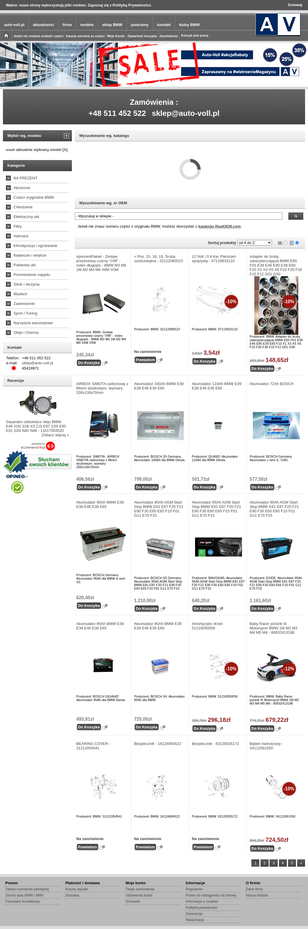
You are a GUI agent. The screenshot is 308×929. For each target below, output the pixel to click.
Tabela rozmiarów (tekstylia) (27, 889)
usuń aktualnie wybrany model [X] (36, 149)
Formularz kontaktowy (22, 901)
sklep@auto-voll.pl (186, 113)
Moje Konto (116, 36)
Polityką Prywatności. (132, 5)
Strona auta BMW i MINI (24, 895)
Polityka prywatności (202, 908)
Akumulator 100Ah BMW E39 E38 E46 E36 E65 (159, 386)
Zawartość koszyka (142, 36)
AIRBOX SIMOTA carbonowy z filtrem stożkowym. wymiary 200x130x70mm (102, 388)
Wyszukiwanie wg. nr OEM (103, 203)
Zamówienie (169, 36)
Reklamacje (195, 920)
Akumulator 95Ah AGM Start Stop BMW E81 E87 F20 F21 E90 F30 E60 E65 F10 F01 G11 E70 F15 (158, 509)
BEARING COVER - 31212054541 (93, 745)
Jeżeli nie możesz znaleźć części (38, 36)
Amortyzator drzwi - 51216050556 (208, 625)
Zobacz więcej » (55, 435)
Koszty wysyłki (76, 889)
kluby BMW (189, 25)
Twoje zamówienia (140, 889)
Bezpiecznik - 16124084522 (157, 743)
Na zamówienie (147, 351)
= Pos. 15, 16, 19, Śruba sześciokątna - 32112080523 (158, 258)
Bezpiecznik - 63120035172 (215, 743)
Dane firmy (254, 889)
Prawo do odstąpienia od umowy (211, 895)
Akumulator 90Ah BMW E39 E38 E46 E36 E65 (100, 504)
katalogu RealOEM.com (219, 226)
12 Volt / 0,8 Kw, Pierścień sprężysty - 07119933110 (214, 258)
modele (87, 25)
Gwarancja (194, 914)
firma (67, 25)
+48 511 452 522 (117, 113)
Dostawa (72, 895)
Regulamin (194, 889)
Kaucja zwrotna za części (85, 36)
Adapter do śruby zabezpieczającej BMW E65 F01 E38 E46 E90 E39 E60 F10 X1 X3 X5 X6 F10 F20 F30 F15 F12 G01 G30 (276, 265)
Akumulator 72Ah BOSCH (272, 384)
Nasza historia (257, 895)
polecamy (140, 25)
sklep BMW (112, 25)
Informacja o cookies (202, 901)
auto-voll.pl (14, 25)
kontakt (164, 25)
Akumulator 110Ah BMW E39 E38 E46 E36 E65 (216, 386)
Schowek (133, 901)
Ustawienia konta (139, 895)
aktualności (43, 25)
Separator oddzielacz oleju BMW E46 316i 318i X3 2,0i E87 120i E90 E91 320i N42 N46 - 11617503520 (36, 426)
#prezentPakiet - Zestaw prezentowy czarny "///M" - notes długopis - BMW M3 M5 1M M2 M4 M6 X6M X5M (101, 263)
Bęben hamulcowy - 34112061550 (266, 745)
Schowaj (295, 5)
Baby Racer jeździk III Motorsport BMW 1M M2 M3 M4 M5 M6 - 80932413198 (273, 628)
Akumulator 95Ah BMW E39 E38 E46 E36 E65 (100, 625)
